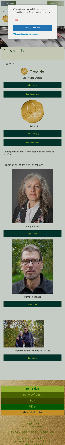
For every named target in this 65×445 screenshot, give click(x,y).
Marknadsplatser (55, 4)
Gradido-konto (9, 4)
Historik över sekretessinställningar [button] (32, 441)
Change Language (32, 27)
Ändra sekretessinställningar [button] (32, 438)
